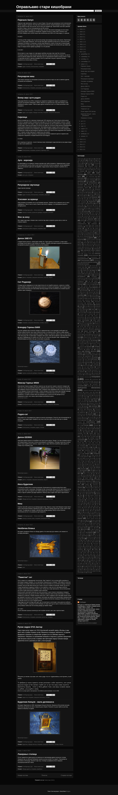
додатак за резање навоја (92, 239)
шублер (79, 501)
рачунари (38, 88)
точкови (79, 462)
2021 (81, 41)
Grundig (95, 526)
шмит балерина (94, 496)
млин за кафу (86, 338)
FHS (87, 521)
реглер (98, 407)
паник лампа (95, 362)
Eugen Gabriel (95, 520)
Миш (20, 504)
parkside (88, 549)
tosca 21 (98, 564)
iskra (95, 529)
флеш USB (80, 476)
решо (79, 415)
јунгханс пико (89, 284)
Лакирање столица (27, 754)
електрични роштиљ (86, 251)
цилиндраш (80, 490)
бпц (91, 195)
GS (99, 526)
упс (89, 468)
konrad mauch (90, 537)
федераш (96, 472)
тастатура (95, 450)
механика (88, 332)
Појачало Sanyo (25, 20)
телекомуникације (92, 452)
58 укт (98, 160)
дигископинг (97, 234)
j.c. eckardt (88, 530)
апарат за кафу (96, 169)
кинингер (90, 293)
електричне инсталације (84, 248)
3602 (84, 160)
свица (97, 427)
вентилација (81, 208)
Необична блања (26, 528)
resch (79, 555)
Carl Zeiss (91, 512)
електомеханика (88, 245)
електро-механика (93, 255)
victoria (85, 568)
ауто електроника (91, 178)
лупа (97, 314)
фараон (97, 470)
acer (98, 501)
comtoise (87, 515)
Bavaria (85, 507)
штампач (89, 499)
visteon (90, 568)
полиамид (96, 371)
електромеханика (83, 258)
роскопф (91, 417)
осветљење (93, 359)
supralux (93, 561)
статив (96, 442)
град (98, 220)
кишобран (81, 295)
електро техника (26, 212)
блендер (85, 194)
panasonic (80, 549)
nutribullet (87, 546)
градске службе (92, 222)
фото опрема (89, 478)
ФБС (86, 472)
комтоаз (79, 300)
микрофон (88, 335)
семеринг (96, 430)
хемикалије (95, 486)
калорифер (80, 287)
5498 (89, 160)
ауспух (88, 174)
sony (87, 561)
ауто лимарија (91, 179)
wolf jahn (91, 571)
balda (92, 506)
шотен (89, 498)
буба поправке (82, 202)
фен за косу (87, 473)
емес (88, 265)
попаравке (80, 374)
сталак (88, 441)
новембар (84, 56)
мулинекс (95, 345)
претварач (96, 385)
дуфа (85, 244)
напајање (97, 346)
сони (99, 439)
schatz (92, 557)
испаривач (96, 279)
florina (93, 521)
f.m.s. (79, 521)
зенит (79, 270)
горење (24, 373)
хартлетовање (81, 486)
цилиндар (95, 489)
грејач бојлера (94, 226)
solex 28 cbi (96, 560)
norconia (96, 544)
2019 (81, 47)
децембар (84, 54)
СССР (81, 441)
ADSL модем (81, 503)
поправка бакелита (95, 374)
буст (84, 203)
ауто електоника (90, 176)
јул (82, 121)
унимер (91, 467)
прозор (97, 393)
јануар (83, 136)
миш (33, 518)
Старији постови (66, 775)
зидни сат (25, 697)
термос (79, 456)
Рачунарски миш (26, 76)
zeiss (84, 572)
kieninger (80, 535)
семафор (89, 430)
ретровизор (95, 412)
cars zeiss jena (84, 513)
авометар (91, 161)
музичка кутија (84, 345)
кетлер (79, 293)
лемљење (90, 311)
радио (37, 427)
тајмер (79, 450)
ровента (96, 415)
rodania (46, 322)
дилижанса (89, 236)
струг (93, 447)
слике (85, 438)
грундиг (80, 228)
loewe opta (85, 540)
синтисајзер (86, 434)
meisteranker (81, 543)
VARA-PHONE (91, 566)
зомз (79, 272)
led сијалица (90, 538)
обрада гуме (89, 349)
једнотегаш (81, 282)
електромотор (96, 258)
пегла (79, 365)
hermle (85, 529)
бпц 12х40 (96, 195)
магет (89, 315)
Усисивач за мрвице (28, 199)
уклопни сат (91, 464)
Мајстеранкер (90, 318)
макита (97, 318)
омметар (80, 357)
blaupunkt (80, 509)
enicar (88, 520)
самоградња (90, 422)
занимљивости (94, 267)
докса (79, 242)
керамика (91, 292)
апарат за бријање (86, 169)
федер (90, 472)
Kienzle (61, 744)
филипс (90, 475)
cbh (91, 513)
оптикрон (80, 359)
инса (90, 275)
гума (86, 228)
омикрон (96, 356)
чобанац (84, 493)
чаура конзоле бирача (95, 490)
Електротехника (26, 404)
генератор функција (82, 217)
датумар (85, 233)
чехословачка (82, 492)
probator (85, 552)
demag (92, 515)
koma (84, 537)
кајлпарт (86, 286)
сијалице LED (82, 433)
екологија (91, 244)
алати (96, 165)
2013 (81, 147)
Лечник (87, 312)
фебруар (84, 133)
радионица (92, 401)
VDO (97, 566)
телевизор (80, 452)
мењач (86, 328)
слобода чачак (94, 438)
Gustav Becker (83, 527)
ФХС (79, 484)
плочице (87, 370)
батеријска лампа (83, 187)
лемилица (82, 311)
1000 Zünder (81, 158)
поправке (41, 66)
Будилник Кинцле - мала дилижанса (36, 702)
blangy (96, 507)
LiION (79, 540)
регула (81, 409)
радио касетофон (82, 401)
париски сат (81, 364)
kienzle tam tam (95, 535)
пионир (92, 367)
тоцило (91, 461)
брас (85, 198)
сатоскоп (96, 425)
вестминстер (93, 208)
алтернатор (81, 166)
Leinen (97, 538)
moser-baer (95, 543)
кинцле (96, 293)
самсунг (87, 423)
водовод (86, 211)
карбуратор (83, 289)
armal (84, 504)
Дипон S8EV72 (25, 238)
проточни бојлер (88, 395)
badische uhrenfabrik (83, 506)
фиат (94, 473)
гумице (96, 228)
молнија (95, 340)
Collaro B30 (80, 515)
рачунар (86, 406)
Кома (79, 298)
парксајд (95, 364)
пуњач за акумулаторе (84, 400)
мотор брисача (92, 342)
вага (97, 203)
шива (86, 495)
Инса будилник (25, 484)
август (83, 64)
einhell (83, 520)
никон (90, 348)
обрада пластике (37, 112)
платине (86, 368)
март (82, 131)
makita (85, 541)
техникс (81, 458)
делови (79, 234)
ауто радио (29, 112)
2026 (81, 29)
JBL (78, 532)
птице (85, 397)
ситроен (82, 436)
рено (89, 412)
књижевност (87, 296)
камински (87, 287)
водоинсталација (84, 213)
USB (85, 566)
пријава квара (88, 392)
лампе (93, 309)
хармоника (95, 484)
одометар (80, 356)
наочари (88, 346)
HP (91, 529)
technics (89, 563)
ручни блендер (92, 418)
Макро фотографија (83, 320)
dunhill (96, 516)
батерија (88, 186)
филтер (97, 475)
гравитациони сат (90, 220)
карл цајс (91, 289)
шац (81, 495)
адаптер (79, 163)
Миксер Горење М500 (28, 383)
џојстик (98, 493)
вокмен (79, 214)
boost (93, 510)
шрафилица (81, 500)
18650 (97, 158)
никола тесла (83, 348)
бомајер (81, 195)
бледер (79, 194)
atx (97, 504)
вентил (96, 205)
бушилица (90, 203)
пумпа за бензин (94, 396)
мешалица (86, 334)
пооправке (96, 373)
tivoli (93, 564)
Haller (79, 529)
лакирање (98, 307)
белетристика (88, 189)
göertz (88, 524)
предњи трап (87, 382)
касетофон (85, 290)
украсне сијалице (88, 465)
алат (23, 567)
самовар (80, 422)
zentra (88, 572)
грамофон (94, 223)
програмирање (89, 393)
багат (96, 184)
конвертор (87, 300)
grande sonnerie (81, 526)
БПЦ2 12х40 (81, 197)
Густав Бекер (81, 230)
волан (85, 214)
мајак (96, 317)
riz (87, 555)
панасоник (87, 362)
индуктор (86, 273)
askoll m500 (91, 504)
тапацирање (87, 450)
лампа (86, 309)
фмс (98, 476)
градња (79, 222)
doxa (97, 515)
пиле (85, 367)
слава (96, 436)
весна (86, 208)
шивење (80, 497)
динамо (96, 236)
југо (26, 175)
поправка (87, 374)
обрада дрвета (26, 769)
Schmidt (98, 557)
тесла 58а (97, 456)
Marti (90, 541)
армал (96, 171)
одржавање (88, 356)
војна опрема (95, 213)
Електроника (34, 66)
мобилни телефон (96, 338)
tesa (95, 563)
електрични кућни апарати (29, 228)
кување (91, 304)
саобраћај (98, 423)
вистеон (79, 211)
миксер (96, 335)
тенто (90, 455)
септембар (84, 61)
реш (97, 414)
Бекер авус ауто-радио (29, 98)
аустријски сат (95, 174)
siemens (80, 560)
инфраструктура (81, 278)
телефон (50, 617)
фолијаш (80, 478)
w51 (83, 569)
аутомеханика (93, 183)
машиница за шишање (94, 325)
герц (91, 217)
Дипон (24, 277)
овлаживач (87, 354)
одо (98, 354)
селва (83, 430)
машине (85, 325)
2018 (81, 49)
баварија (90, 184)
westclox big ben (83, 571)
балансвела (80, 186)
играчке (90, 272)
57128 (93, 160)
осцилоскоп (95, 360)
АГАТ (97, 161)
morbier (88, 543)
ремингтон (82, 412)
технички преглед (89, 458)
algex (97, 503)
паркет (89, 363)
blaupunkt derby (88, 509)
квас (79, 292)
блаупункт (96, 192)
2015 (81, 142)
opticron (88, 547)
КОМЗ (83, 298)
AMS (79, 504)
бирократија (82, 192)
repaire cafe (95, 554)
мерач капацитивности (89, 329)
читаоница (90, 492)
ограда (93, 354)
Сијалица (22, 117)
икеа (97, 272)
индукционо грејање (82, 275)
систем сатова (96, 435)
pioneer (85, 551)
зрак (84, 272)
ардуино (90, 171)
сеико (91, 428)
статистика (80, 444)
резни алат (85, 410)
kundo (97, 537)
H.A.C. (92, 527)
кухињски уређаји (37, 212)
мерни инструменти (90, 331)
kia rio (96, 534)
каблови (96, 284)
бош (86, 195)
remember (80, 554)
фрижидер (95, 483)
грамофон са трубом (83, 225)
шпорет (96, 498)
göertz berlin (95, 524)
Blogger (68, 791)
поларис (89, 371)
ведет (85, 205)
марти (92, 321)
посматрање (95, 379)
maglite (79, 541)
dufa (85, 516)
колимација (95, 296)
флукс (93, 476)
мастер (98, 321)
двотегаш (91, 233)
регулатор (89, 409)
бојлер (98, 194)
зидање (88, 270)
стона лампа (91, 445)
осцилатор (87, 360)
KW (78, 538)
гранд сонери (94, 225)
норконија (96, 348)
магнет (96, 315)
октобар (83, 59)
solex (90, 560)
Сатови (42, 322)
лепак (97, 311)
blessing (80, 510)
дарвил (79, 233)
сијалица (43, 150)
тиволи (97, 458)
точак (97, 461)
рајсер (79, 404)
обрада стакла (95, 353)
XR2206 (97, 571)
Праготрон (95, 381)
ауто (23, 175)
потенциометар (87, 381)
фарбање (39, 769)
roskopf (97, 555)
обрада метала (26, 499)
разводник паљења (93, 403)
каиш (79, 286)
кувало (85, 304)
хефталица (88, 487)
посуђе (79, 381)
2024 (81, 34)
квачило (84, 292)
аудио (24, 112)
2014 (81, 144)
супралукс (84, 448)
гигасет (96, 217)
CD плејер (96, 513)
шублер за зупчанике (89, 501)
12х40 (92, 158)
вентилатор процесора (92, 206)
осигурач (80, 360)
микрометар (80, 335)
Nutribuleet (80, 546)
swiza (83, 563)
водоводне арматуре (95, 211)
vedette (79, 568)
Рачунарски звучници (28, 185)
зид (83, 270)
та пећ (97, 448)
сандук (92, 423)
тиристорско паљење (83, 459)
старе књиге (88, 442)
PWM (91, 552)
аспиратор (80, 172)
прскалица (96, 395)
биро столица (97, 190)
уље (86, 467)
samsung (86, 557)
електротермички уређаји (90, 262)
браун (90, 198)
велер (90, 205)
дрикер (91, 242)
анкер (87, 168)
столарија (82, 445)
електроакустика (82, 257)
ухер (91, 470)
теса (92, 456)
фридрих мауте (86, 482)
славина (80, 438)
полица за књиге (82, 373)
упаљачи (83, 468)
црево (86, 490)
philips (96, 549)
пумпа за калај (89, 398)
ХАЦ (88, 486)
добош (98, 237)
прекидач (95, 382)
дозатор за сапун (93, 241)
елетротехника (81, 265)
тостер (86, 461)
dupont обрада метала (92, 518)
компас (96, 298)
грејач (87, 226)
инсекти (96, 275)
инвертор (80, 273)
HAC (97, 527)
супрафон (91, 448)
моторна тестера (96, 343)
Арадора (82, 171)
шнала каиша (81, 498)
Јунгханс (80, 284)
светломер (90, 427)
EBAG (79, 520)
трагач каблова (87, 462)
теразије (96, 455)
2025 (81, 31)
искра (96, 278)
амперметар (80, 168)
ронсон (85, 417)
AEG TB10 (91, 503)
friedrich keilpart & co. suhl (84, 523)
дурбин (79, 244)
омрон (85, 357)
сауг (79, 427)
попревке (87, 379)
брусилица (90, 200)
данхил (96, 231)
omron (82, 547)
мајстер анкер (81, 318)
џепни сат (90, 493)
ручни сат (44, 617)
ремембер (97, 410)
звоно (79, 268)
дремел (85, 242)
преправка (95, 384)
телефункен (83, 455)
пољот (89, 373)
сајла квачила (95, 420)
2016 (81, 139)
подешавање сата (95, 370)
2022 (81, 39)
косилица (80, 301)
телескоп (80, 453)
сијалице (96, 431)
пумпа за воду (81, 398)
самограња (80, 423)
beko (91, 507)
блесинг (92, 194)
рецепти (90, 414)
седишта (80, 428)
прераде (89, 385)
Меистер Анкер (91, 326)
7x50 (80, 161)
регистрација (92, 407)
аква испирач (95, 163)
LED (48, 150)
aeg (86, 503)
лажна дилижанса (89, 307)
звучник (84, 269)
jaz (97, 531)
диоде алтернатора (82, 237)
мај (82, 126)
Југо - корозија (25, 160)
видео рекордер (88, 209)
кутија (86, 306)
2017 (81, 52)
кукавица (97, 304)
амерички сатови (93, 166)
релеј (91, 411)
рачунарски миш (46, 88)
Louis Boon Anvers (94, 540)
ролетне (79, 417)
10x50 (87, 158)
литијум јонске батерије (86, 314)
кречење (89, 303)
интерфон (94, 276)
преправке (81, 385)
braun (86, 512)
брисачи (96, 198)
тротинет (80, 464)
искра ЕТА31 (88, 279)
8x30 (85, 161)
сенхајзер (80, 431)
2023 (81, 37)
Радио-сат (23, 414)
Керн (97, 292)
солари (89, 439)
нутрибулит (80, 349)
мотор (85, 342)
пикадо (79, 367)
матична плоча (83, 323)
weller (99, 569)
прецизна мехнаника (88, 390)
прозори (79, 395)
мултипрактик (81, 346)
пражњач (80, 382)
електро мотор (87, 253)
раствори (91, 404)
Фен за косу (24, 217)
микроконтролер (95, 334)
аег (84, 163)
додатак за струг (82, 241)
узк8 (85, 464)
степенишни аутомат (95, 444)
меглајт (81, 326)
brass (81, 512)
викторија (96, 209)
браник (79, 198)
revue (83, 555)
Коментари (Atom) (49, 780)
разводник (84, 403)
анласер (93, 168)
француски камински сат (86, 481)
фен (45, 228)
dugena (90, 516)
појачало (82, 371)
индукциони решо (94, 273)
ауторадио (80, 184)
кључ (99, 295)
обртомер (80, 354)
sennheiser (96, 558)
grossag (89, 526)
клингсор (94, 295)
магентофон (80, 315)
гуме (91, 228)
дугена (96, 242)
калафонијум (95, 286)
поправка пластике (84, 376)
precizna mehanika (94, 551)
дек (98, 233)
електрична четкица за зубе (91, 247)
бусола (79, 203)
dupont (50, 277)
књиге (80, 296)
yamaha (79, 572)
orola (93, 547)
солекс (94, 439)
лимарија (97, 312)
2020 (81, 44)
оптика (96, 357)
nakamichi (87, 544)
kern (91, 534)
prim (79, 552)
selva (90, 558)
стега (86, 444)
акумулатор (81, 165)
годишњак (90, 219)
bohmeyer (87, 510)
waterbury (88, 569)
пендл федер (95, 365)
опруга (90, 357)
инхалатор (89, 278)
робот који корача (87, 415)
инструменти (81, 276)
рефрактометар (81, 414)
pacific (97, 547)
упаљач (46, 277)
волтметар (92, 214)
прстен (79, 396)
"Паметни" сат (25, 577)
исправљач (81, 281)
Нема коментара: (39, 64)
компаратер (90, 298)
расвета (38, 150)
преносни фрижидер (83, 384)
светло (83, 427)
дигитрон (81, 236)
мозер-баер (88, 340)
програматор (81, 393)
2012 (81, 149)
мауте (90, 323)
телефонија (96, 453)
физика (84, 475)
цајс (94, 487)
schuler (81, 558)
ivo (82, 530)
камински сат (96, 287)
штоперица (96, 499)
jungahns (83, 532)
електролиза (94, 257)
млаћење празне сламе (89, 337)
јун (82, 123)
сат (80, 425)
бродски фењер (81, 200)
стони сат (87, 447)
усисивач (50, 212)
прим (96, 392)
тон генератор (94, 459)
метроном (80, 332)
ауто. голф (97, 181)
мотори (88, 343)
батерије (95, 186)
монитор (80, 342)
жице (86, 267)
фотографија (96, 479)
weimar (94, 569)
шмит (86, 496)
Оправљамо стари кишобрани (43, 7)
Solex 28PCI (81, 561)
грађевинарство (82, 223)
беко (93, 187)
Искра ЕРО (80, 279)
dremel (79, 516)
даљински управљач (93, 230)
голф (98, 219)
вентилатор (81, 206)
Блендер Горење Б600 (29, 327)
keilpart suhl (85, 534)
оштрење (80, 362)
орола (86, 359)
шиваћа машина (94, 495)
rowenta (80, 557)
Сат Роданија (24, 282)
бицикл (89, 192)
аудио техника (26, 66)
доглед (81, 239)
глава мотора (81, 219)
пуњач (97, 398)
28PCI (79, 160)
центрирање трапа (85, 489)
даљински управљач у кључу (85, 231)
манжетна (86, 321)
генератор (86, 216)
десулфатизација (88, 234)
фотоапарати (87, 479)
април (83, 128)
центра (98, 487)
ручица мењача (82, 418)
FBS (83, 521)
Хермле (80, 487)
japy (94, 530)
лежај (99, 309)
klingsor (79, 537)
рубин (97, 417)
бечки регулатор (88, 190)
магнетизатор (81, 317)
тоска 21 (80, 461)
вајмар (79, 205)
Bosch (98, 510)
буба (96, 200)
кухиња (91, 306)
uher (80, 566)
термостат (86, 456)
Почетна (44, 775)
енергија (93, 265)
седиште (86, 428)
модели (81, 340)
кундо (81, 306)
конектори (95, 300)
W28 (79, 569)
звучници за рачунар (94, 268)
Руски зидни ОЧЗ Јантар (30, 627)
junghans (90, 532)
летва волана (81, 312)
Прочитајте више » (23, 366)
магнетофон (90, 317)
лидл (92, 312)
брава (87, 197)
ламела (81, 309)
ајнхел (88, 163)
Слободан (82, 602)
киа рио (84, 293)
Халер (87, 484)
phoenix (79, 551)
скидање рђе (89, 436)
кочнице (88, 301)
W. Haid (96, 568)
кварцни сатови (94, 290)
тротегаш (96, 462)
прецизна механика (54, 112)
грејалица (80, 226)
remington (87, 554)
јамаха (96, 281)
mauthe (96, 541)
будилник (25, 744)
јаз (89, 281)
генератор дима (95, 216)
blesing (96, 509)
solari (85, 560)
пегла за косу (86, 365)
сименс (91, 433)
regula (96, 552)
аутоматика (83, 183)
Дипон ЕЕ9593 (25, 437)
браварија (94, 197)
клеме (88, 295)
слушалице (81, 439)
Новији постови (23, 775)
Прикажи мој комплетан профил (87, 623)
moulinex (80, 544)
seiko (86, 558)
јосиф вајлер (90, 282)
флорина (87, 476)
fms (98, 521)
